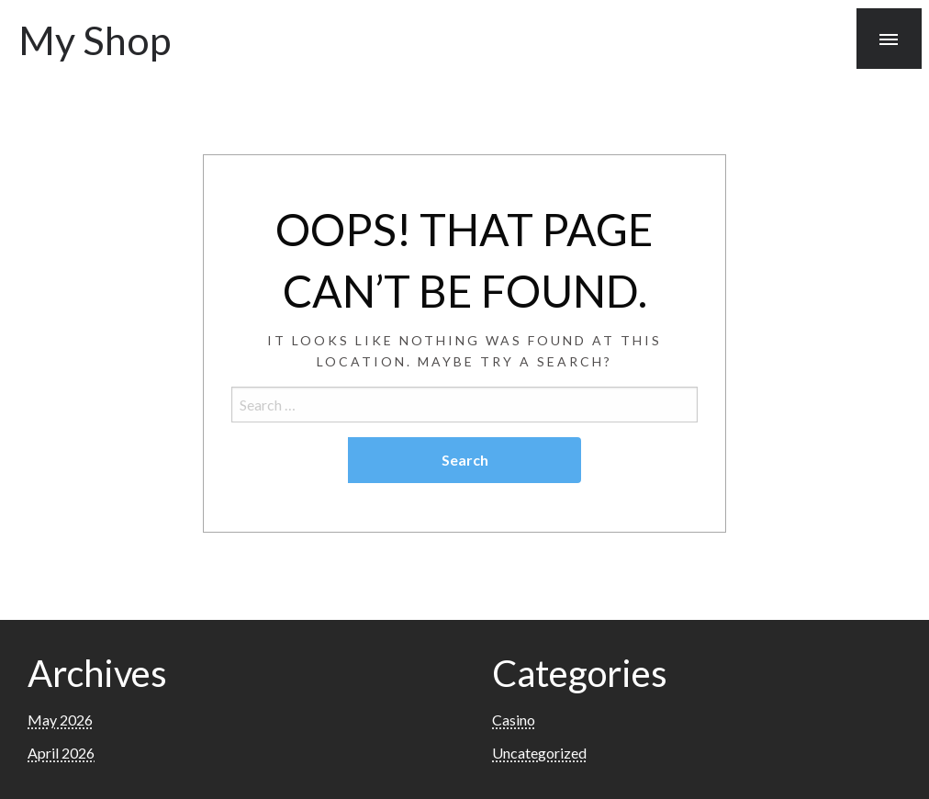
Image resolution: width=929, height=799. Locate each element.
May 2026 (60, 719)
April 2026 (61, 752)
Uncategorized (539, 752)
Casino (513, 719)
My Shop (94, 39)
